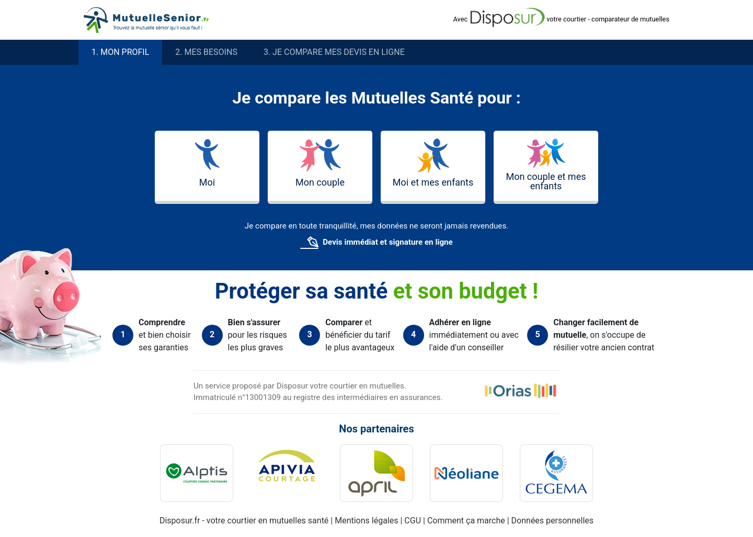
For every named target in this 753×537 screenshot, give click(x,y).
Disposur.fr (179, 520)
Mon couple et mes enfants (546, 165)
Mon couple (320, 163)
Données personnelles (552, 520)
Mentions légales (367, 520)
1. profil (120, 52)
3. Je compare (334, 52)
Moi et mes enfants (433, 163)
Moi (207, 163)
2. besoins (206, 52)
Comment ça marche (467, 520)
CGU (413, 520)
